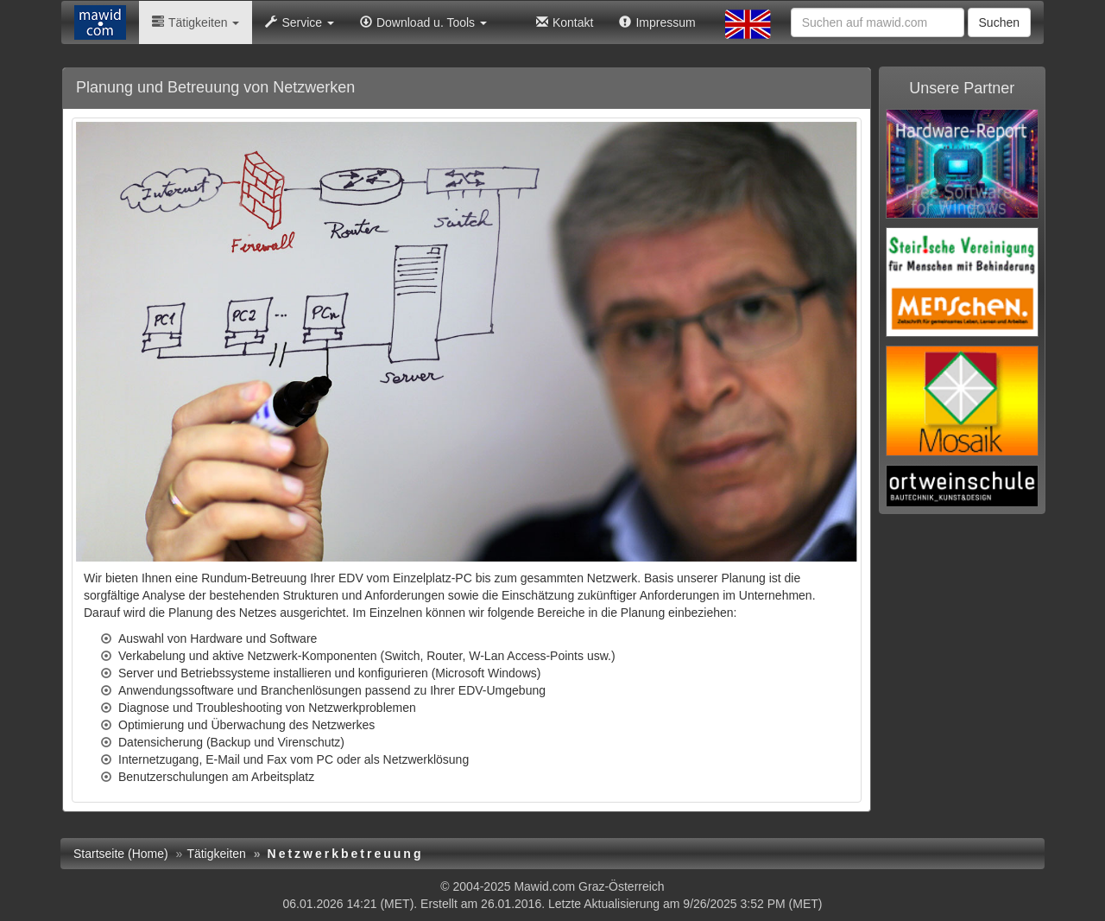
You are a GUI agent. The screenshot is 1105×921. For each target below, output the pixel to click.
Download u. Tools (423, 22)
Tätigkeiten (195, 22)
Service (299, 22)
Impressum (657, 22)
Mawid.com (544, 886)
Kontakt (564, 22)
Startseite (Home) (120, 854)
